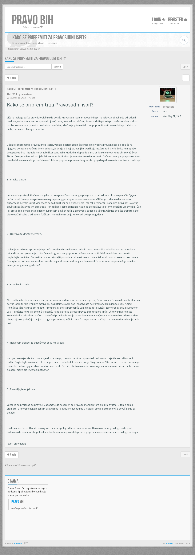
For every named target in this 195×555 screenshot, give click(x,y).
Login (158, 20)
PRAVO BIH (33, 20)
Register (177, 20)
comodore (26, 94)
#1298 (12, 94)
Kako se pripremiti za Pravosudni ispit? (35, 58)
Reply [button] (11, 77)
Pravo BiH (170, 543)
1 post (185, 66)
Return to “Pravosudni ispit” (20, 465)
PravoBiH (18, 543)
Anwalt (32, 543)
